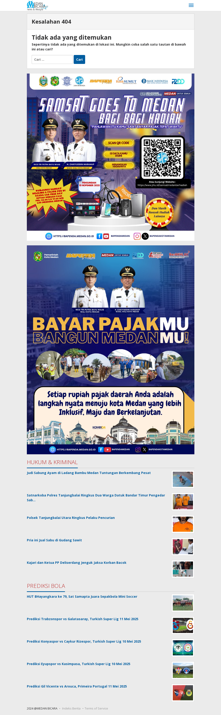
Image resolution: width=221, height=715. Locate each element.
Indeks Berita (71, 708)
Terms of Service (96, 708)
